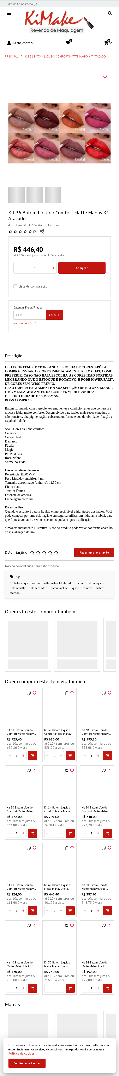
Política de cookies (21, 1053)
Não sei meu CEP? (24, 323)
